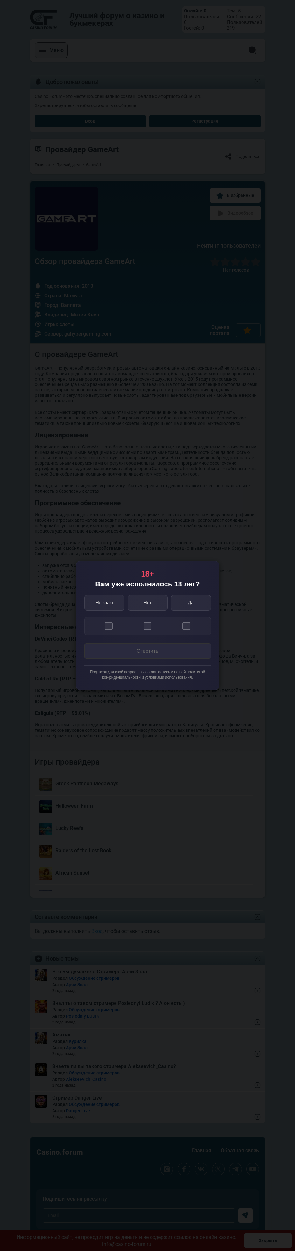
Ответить (147, 651)
